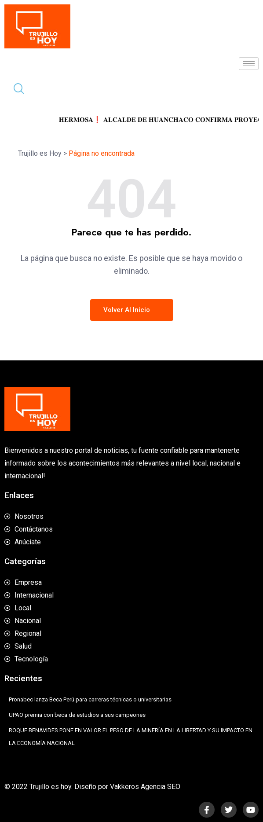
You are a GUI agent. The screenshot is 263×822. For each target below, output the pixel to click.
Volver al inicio (131, 310)
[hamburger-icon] (249, 63)
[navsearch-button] (15, 90)
